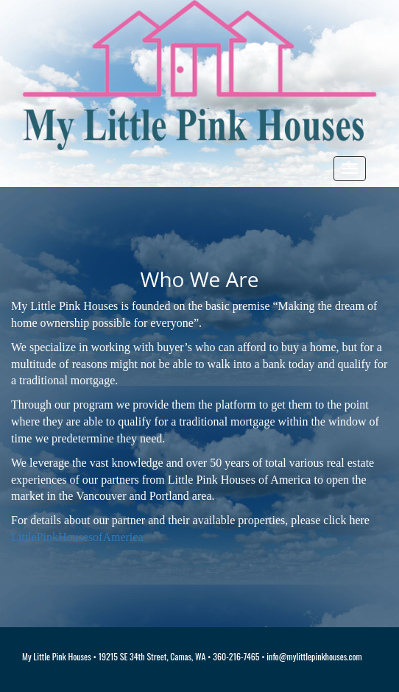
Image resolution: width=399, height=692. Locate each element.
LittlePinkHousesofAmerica (77, 537)
